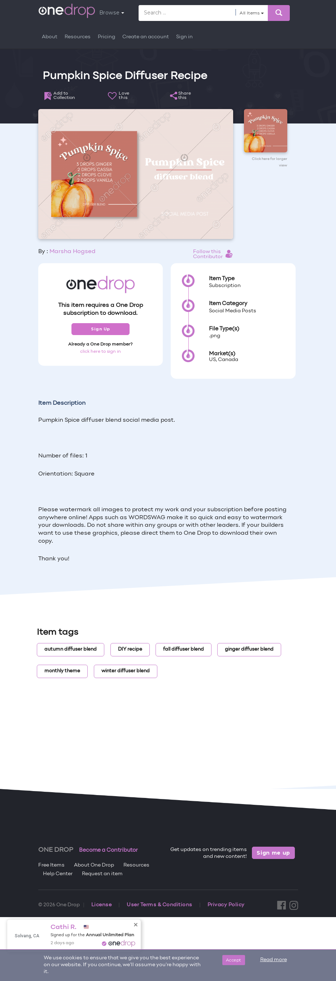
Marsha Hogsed (72, 252)
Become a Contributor (108, 850)
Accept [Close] (233, 960)
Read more (273, 960)
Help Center (58, 874)
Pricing (106, 37)
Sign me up (273, 853)
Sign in (184, 37)
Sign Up (100, 328)
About (49, 37)
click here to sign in (100, 352)
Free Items (51, 865)
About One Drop (94, 865)
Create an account (145, 37)
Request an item (102, 874)
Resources (78, 37)
